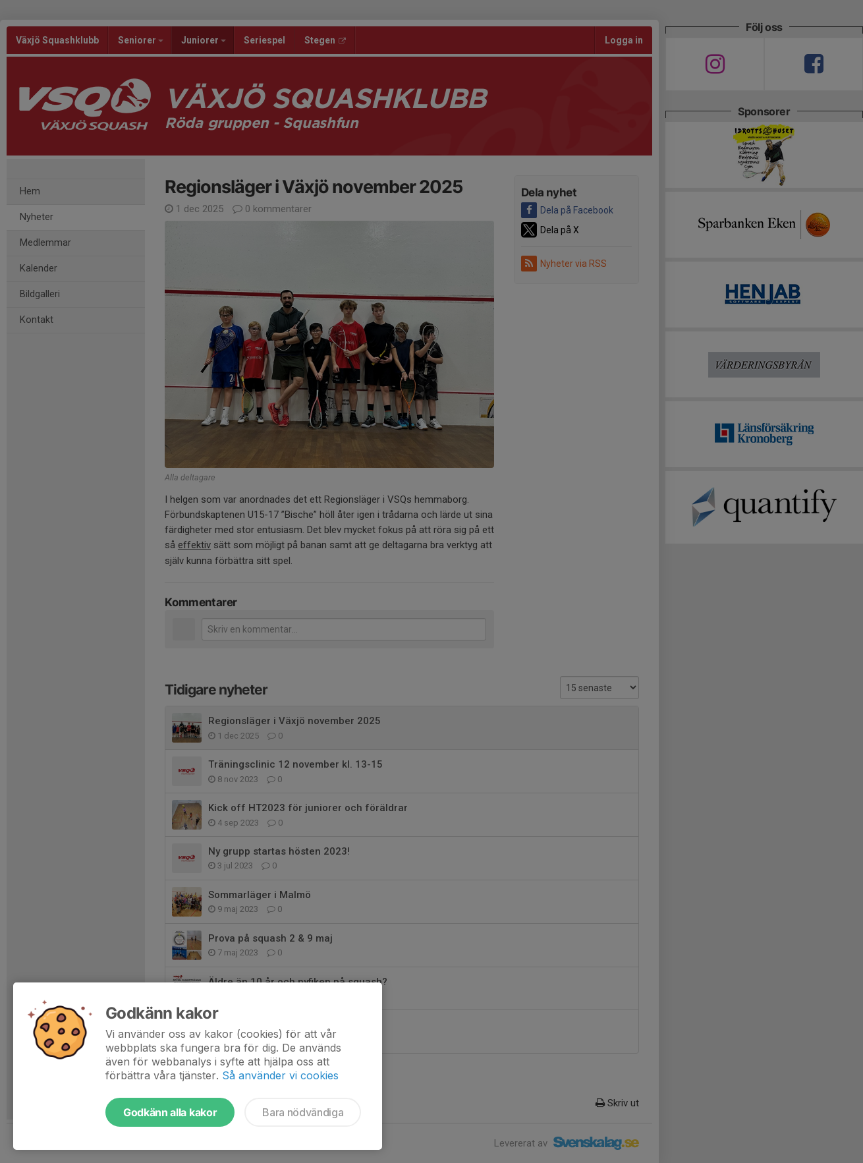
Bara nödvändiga (302, 1112)
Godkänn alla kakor (170, 1112)
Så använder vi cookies (280, 1075)
